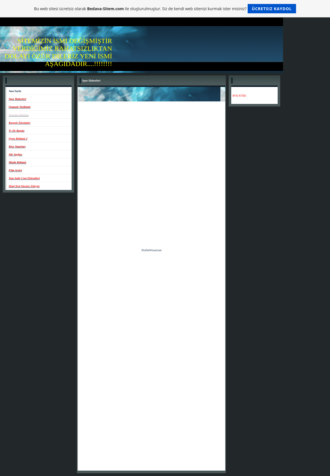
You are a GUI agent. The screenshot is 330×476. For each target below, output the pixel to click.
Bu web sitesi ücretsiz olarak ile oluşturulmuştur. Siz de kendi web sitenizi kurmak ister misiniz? (165, 8)
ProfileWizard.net (152, 250)
